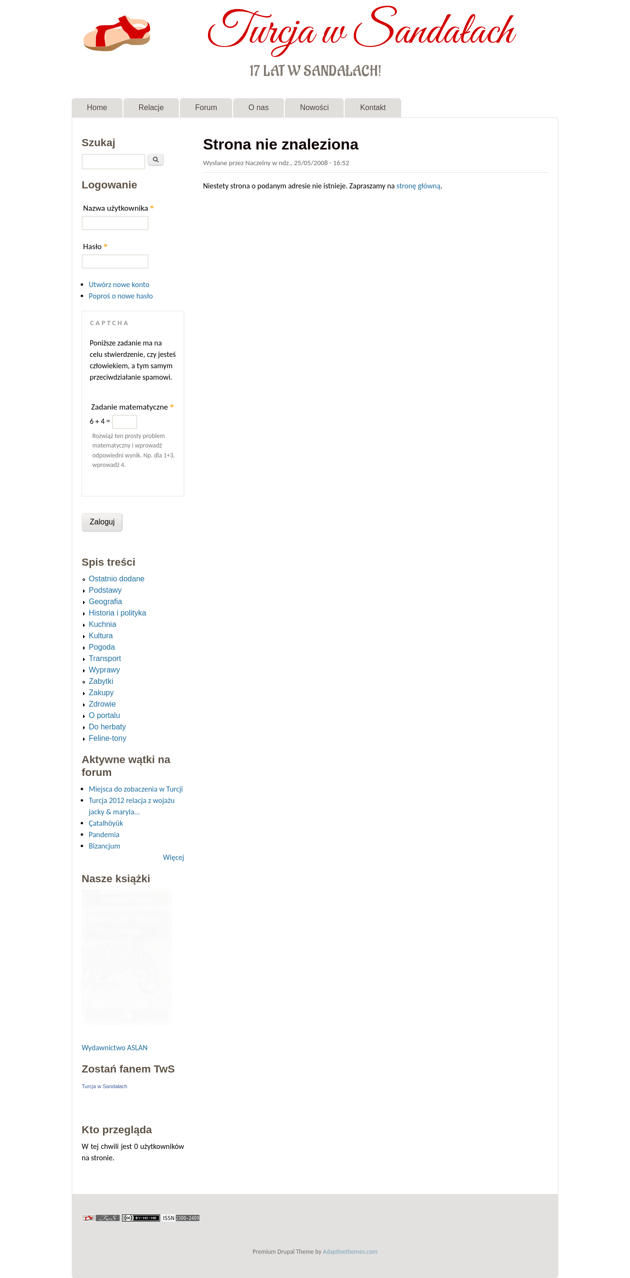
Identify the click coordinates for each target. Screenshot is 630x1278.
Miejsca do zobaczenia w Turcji (136, 788)
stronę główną (418, 185)
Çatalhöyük (106, 823)
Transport (105, 658)
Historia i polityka (117, 613)
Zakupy (101, 693)
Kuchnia (102, 624)
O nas (258, 107)
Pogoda (102, 647)
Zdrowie (102, 704)
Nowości (314, 107)
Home (97, 107)
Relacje (151, 107)
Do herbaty (107, 727)
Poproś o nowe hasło (121, 295)
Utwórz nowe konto (119, 284)
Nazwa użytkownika (118, 208)
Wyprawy (104, 670)
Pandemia (104, 834)
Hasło (95, 247)
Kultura (101, 636)
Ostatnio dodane (116, 579)
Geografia (105, 601)
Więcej (173, 857)
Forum (206, 107)
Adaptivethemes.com (350, 1252)
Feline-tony (107, 738)
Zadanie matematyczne (132, 407)
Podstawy (105, 590)
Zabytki (101, 681)
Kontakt (373, 107)
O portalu (104, 715)
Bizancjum (104, 845)
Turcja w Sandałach (360, 32)
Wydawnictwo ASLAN (115, 1047)
